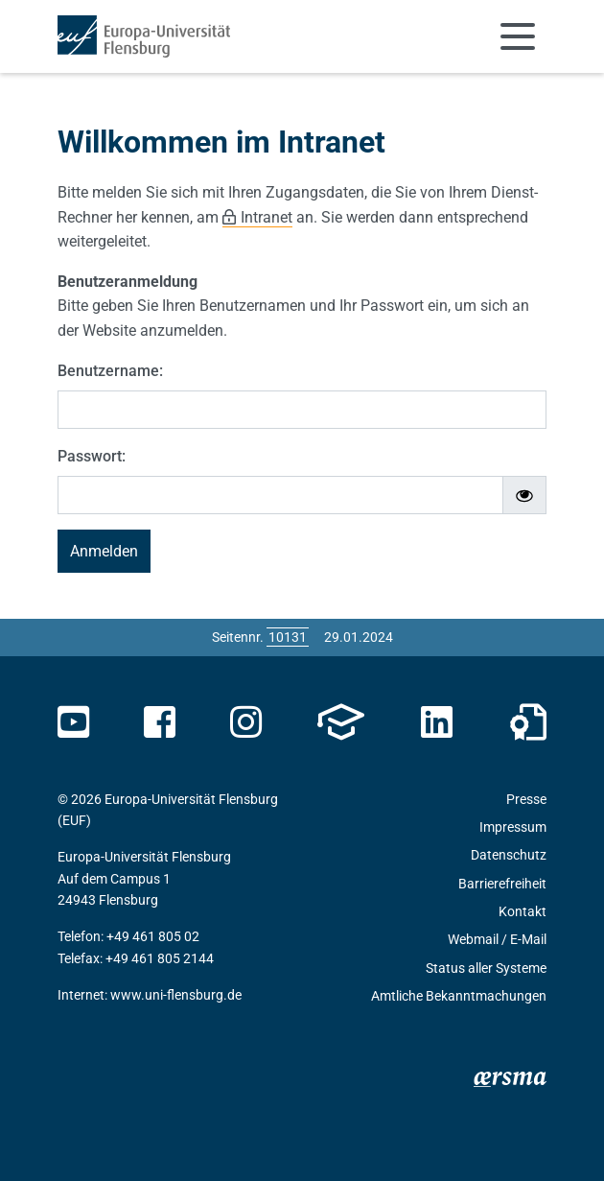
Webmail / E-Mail (497, 939)
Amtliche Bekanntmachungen (458, 996)
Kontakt (522, 911)
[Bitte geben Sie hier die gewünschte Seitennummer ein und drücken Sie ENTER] (288, 637)
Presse (526, 799)
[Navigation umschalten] (517, 36)
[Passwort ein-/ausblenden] (524, 495)
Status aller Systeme (486, 968)
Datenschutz (508, 854)
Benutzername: (110, 371)
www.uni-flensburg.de (176, 995)
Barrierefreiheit (502, 883)
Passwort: (92, 456)
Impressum (512, 827)
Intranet (266, 217)
